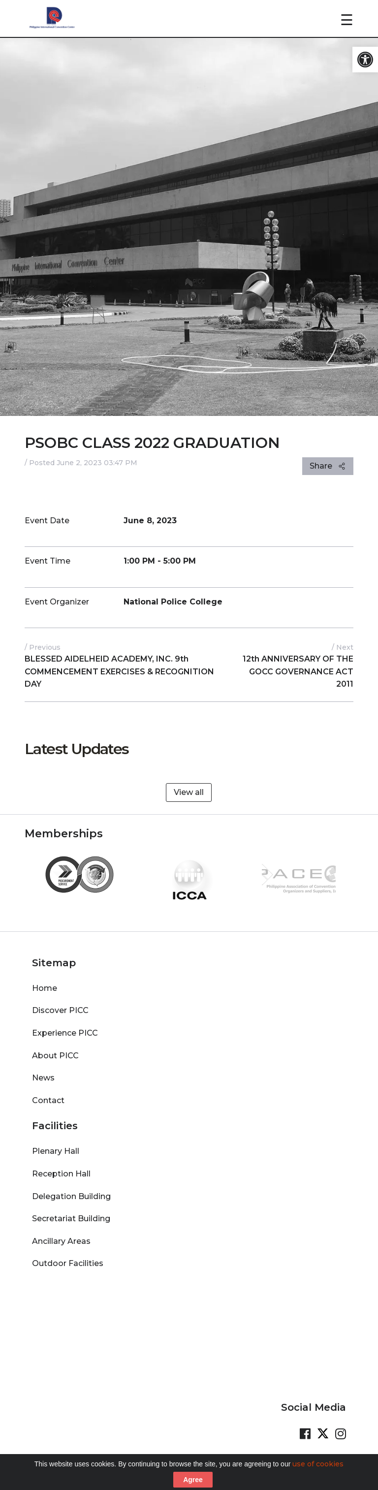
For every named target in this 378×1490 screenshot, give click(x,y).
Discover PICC (60, 1010)
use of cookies (318, 1475)
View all (189, 792)
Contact (48, 1100)
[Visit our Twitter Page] (322, 1434)
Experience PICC (65, 1033)
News (43, 1077)
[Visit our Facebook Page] (305, 1434)
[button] (365, 59)
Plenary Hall (55, 1151)
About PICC (55, 1055)
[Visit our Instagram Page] (340, 1434)
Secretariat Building (71, 1218)
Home (44, 988)
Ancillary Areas (61, 1241)
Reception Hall (61, 1173)
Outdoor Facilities (67, 1263)
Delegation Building (71, 1196)
